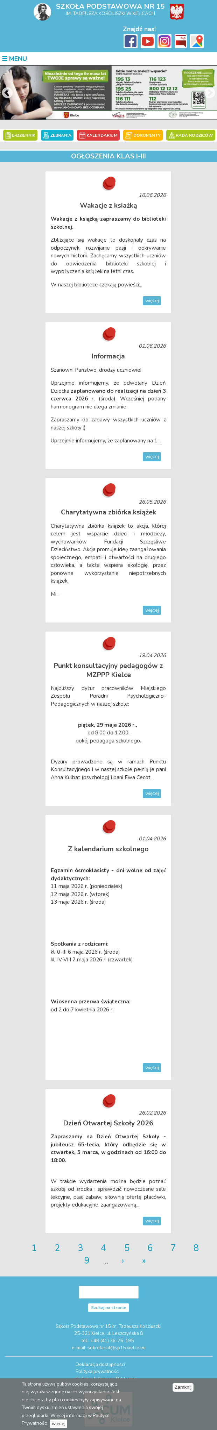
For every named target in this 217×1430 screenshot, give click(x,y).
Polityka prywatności (97, 1370)
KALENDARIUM (99, 135)
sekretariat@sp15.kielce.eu (117, 1346)
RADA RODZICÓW (190, 135)
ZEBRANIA (58, 135)
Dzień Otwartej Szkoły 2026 (108, 1122)
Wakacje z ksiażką (108, 205)
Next (209, 93)
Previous (7, 93)
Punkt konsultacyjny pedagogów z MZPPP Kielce (108, 669)
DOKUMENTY (142, 135)
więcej (152, 300)
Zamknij (183, 1387)
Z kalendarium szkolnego (108, 848)
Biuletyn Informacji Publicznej (106, 1377)
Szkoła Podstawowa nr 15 (110, 6)
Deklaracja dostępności (100, 1363)
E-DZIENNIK (21, 135)
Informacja (108, 356)
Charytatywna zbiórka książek (108, 512)
